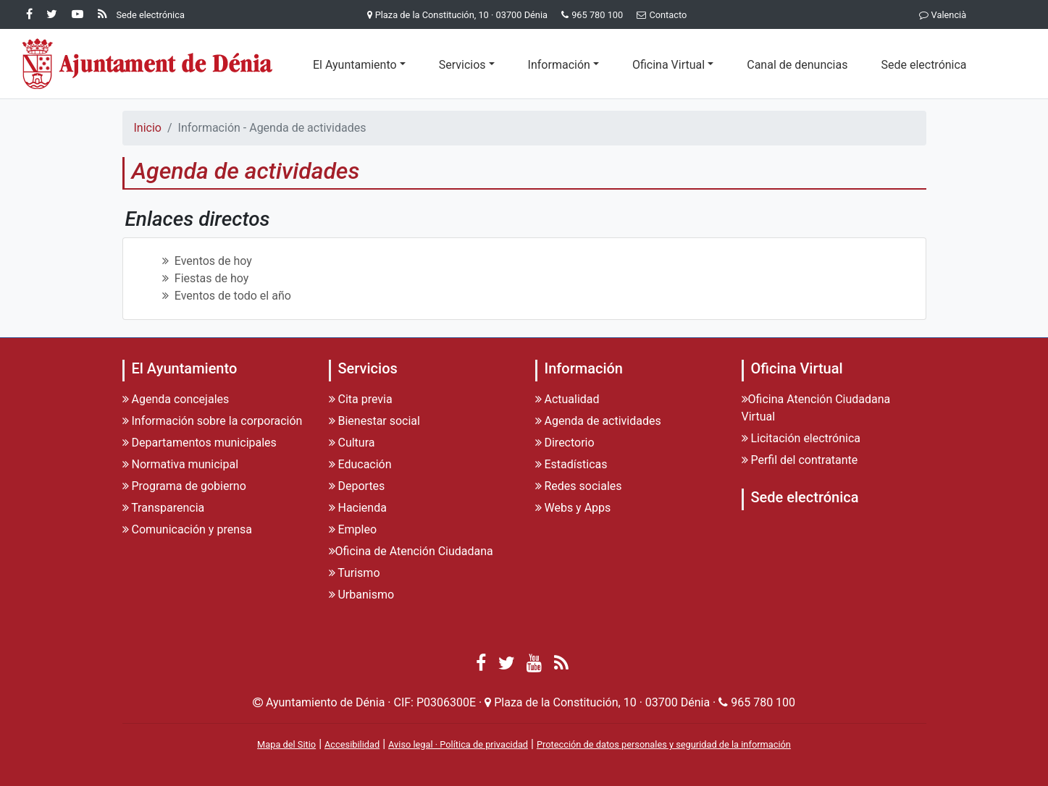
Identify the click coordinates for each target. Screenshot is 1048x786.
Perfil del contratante (800, 460)
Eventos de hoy (207, 261)
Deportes (357, 486)
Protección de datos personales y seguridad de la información (664, 744)
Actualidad (567, 399)
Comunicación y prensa (187, 529)
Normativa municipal (180, 464)
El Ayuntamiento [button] (355, 65)
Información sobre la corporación (212, 421)
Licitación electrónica (801, 438)
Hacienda (358, 508)
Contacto (659, 14)
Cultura (352, 442)
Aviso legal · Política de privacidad (458, 744)
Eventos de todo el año (226, 296)
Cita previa (361, 399)
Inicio (148, 128)
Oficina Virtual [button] (668, 65)
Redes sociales (578, 486)
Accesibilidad (352, 744)
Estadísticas (571, 464)
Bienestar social (374, 421)
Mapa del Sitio (286, 744)
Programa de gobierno (184, 486)
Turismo (354, 573)
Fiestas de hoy (205, 278)
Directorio (565, 442)
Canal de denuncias (797, 65)
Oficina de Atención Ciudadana (411, 551)
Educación (360, 464)
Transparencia (163, 508)
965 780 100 (597, 14)
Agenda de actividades (598, 421)
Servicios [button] (462, 65)
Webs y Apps (573, 508)
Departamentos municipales (199, 442)
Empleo (353, 529)
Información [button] (559, 65)
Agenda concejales (176, 399)
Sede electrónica (923, 65)
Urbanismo (362, 594)
